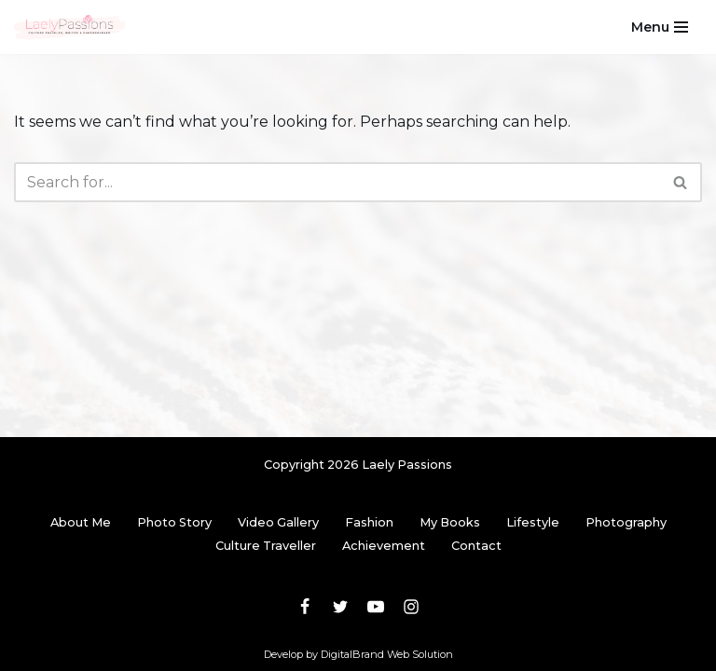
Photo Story (174, 522)
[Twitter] (340, 607)
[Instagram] (411, 607)
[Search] (337, 182)
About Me (80, 522)
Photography (626, 522)
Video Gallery (278, 522)
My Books (450, 522)
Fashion (369, 522)
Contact (476, 546)
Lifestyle (532, 522)
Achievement (383, 546)
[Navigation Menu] (659, 27)
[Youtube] (376, 607)
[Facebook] (305, 607)
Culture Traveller (265, 546)
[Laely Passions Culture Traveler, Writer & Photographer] (70, 27)
